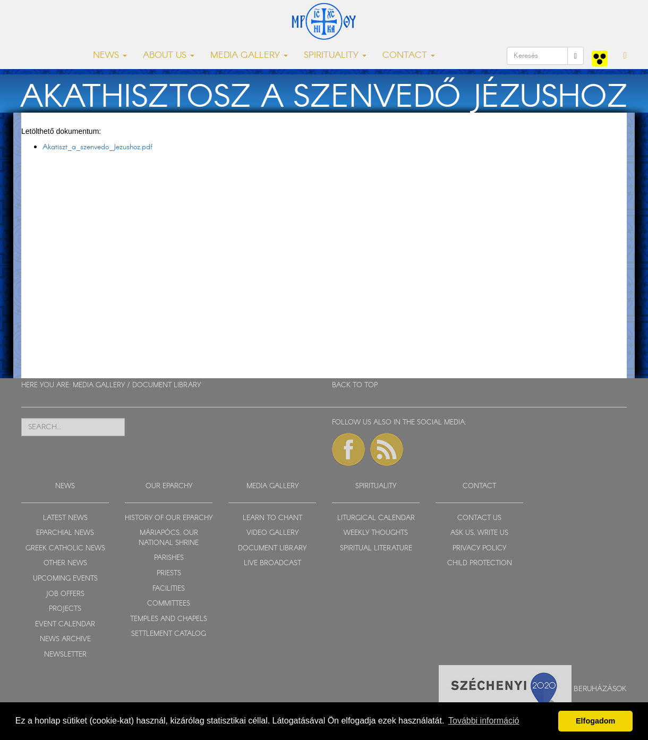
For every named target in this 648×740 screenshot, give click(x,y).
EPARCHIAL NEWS (65, 533)
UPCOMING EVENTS (65, 579)
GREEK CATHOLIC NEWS (65, 548)
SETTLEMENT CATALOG (168, 634)
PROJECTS (65, 609)
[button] (625, 55)
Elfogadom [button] (595, 721)
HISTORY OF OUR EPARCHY (168, 518)
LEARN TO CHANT (272, 518)
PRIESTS (169, 573)
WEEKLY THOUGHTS (376, 533)
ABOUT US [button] (168, 55)
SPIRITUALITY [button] (335, 55)
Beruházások (600, 689)
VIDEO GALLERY (272, 533)
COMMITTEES (168, 604)
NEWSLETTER (65, 655)
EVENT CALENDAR (65, 624)
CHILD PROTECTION (479, 563)
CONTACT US (479, 518)
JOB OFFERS (65, 594)
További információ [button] (483, 720)
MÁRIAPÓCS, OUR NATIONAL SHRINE (169, 538)
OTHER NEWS (65, 563)
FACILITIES (168, 589)
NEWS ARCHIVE (65, 639)
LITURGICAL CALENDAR (376, 518)
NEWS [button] (110, 55)
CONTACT (479, 486)
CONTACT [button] (408, 55)
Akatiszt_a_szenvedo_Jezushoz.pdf (97, 147)
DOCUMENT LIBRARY (166, 385)
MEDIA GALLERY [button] (249, 55)
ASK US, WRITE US (479, 533)
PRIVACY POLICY (479, 548)
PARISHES (169, 558)
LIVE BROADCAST (272, 563)
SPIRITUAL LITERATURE (376, 548)
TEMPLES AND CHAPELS (168, 619)
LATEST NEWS (65, 518)
